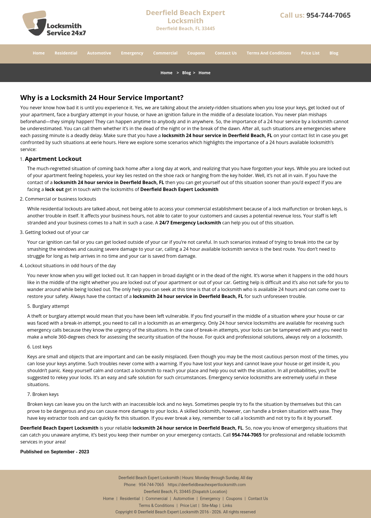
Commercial (165, 53)
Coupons (196, 53)
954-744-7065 (328, 15)
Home (39, 53)
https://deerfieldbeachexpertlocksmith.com (207, 484)
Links (227, 505)
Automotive (99, 53)
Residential (66, 53)
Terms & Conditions (156, 505)
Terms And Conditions (269, 53)
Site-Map (210, 505)
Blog (334, 53)
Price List (310, 53)
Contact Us (226, 53)
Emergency (132, 53)
